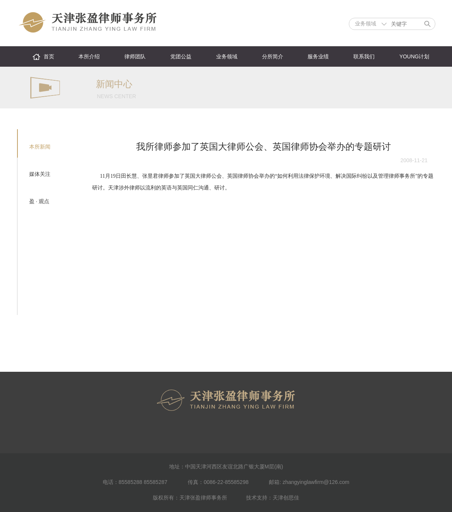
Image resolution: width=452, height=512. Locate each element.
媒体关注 (39, 174)
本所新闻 (39, 147)
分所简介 (272, 56)
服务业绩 (318, 56)
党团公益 (180, 56)
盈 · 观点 (39, 201)
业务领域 (226, 56)
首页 (49, 56)
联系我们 (364, 56)
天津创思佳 (286, 498)
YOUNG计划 (414, 56)
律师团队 (135, 56)
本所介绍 (89, 56)
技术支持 (256, 498)
